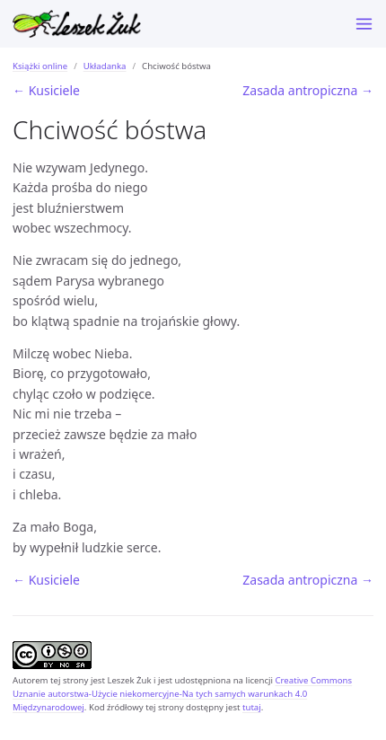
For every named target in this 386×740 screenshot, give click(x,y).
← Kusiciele (46, 90)
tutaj (251, 707)
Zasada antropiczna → (307, 90)
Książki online (40, 66)
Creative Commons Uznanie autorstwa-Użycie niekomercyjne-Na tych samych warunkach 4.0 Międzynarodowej (182, 694)
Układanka (105, 66)
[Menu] (364, 24)
